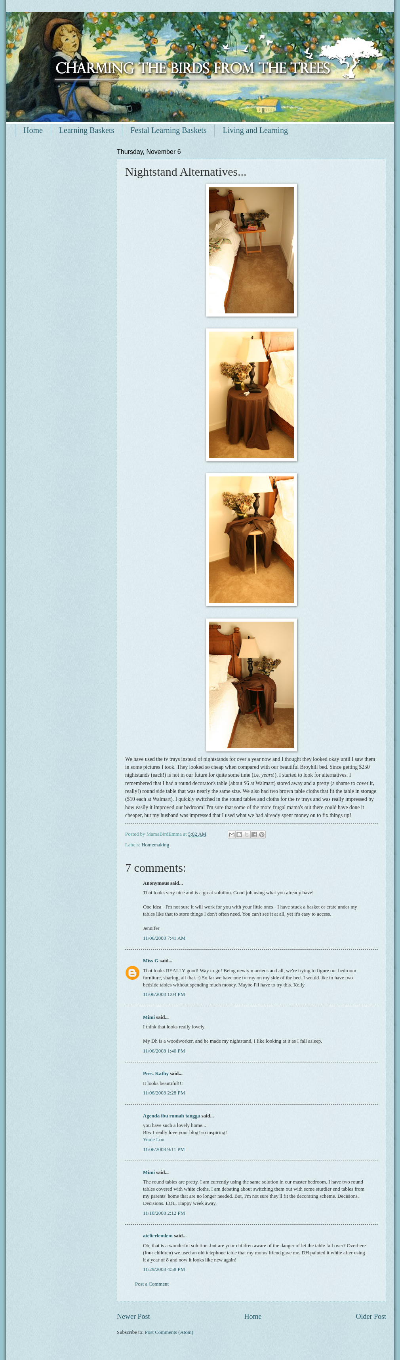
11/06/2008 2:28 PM (164, 1093)
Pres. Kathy (156, 1073)
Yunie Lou (153, 1139)
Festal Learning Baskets (168, 130)
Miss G (150, 961)
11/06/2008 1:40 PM (164, 1051)
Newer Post (133, 1316)
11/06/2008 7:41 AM (164, 938)
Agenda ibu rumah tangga (171, 1116)
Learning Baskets (86, 130)
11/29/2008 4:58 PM (164, 1269)
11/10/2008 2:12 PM (164, 1213)
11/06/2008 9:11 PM (164, 1149)
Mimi (149, 1017)
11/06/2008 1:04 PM (164, 994)
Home (33, 130)
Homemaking (155, 845)
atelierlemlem (158, 1236)
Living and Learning (255, 130)
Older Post (371, 1316)
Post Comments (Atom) (169, 1332)
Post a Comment (152, 1284)
